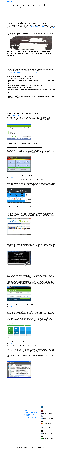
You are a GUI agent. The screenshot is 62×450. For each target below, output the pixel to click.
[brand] (10, 1)
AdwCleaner (13, 208)
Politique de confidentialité (41, 448)
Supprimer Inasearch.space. (11, 422)
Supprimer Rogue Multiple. (11, 416)
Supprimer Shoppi (45, 417)
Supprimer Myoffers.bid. (11, 424)
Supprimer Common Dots (46, 414)
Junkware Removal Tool (15, 239)
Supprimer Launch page (46, 422)
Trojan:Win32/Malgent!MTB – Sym (47, 407)
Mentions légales (19, 448)
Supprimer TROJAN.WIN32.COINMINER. (14, 405)
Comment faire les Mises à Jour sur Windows (37, 26)
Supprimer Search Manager (47, 432)
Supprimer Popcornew (46, 437)
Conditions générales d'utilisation (29, 448)
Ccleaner (12, 343)
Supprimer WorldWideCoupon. (12, 414)
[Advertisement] (30, 15)
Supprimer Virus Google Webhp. (12, 412)
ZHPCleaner (13, 177)
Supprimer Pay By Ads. (11, 418)
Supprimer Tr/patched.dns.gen (47, 419)
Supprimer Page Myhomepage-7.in (47, 429)
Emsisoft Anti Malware (15, 306)
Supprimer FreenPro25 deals (47, 439)
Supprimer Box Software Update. (12, 410)
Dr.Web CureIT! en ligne (15, 115)
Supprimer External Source (47, 434)
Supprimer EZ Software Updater (46, 411)
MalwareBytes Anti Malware (16, 270)
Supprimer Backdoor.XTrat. (11, 420)
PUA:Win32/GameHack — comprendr (46, 425)
